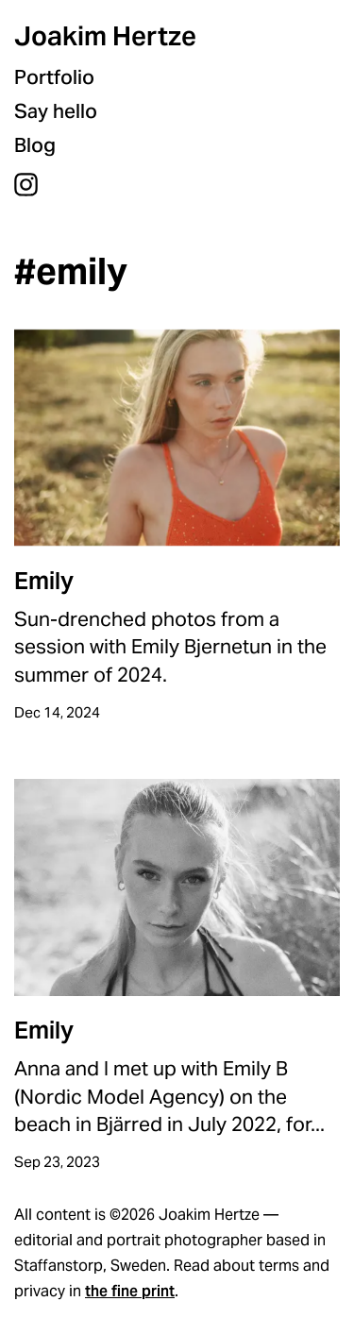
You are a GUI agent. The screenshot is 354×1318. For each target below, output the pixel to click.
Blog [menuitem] (35, 145)
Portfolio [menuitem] (54, 77)
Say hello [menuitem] (55, 111)
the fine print (130, 1291)
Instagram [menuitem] (26, 184)
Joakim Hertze (105, 36)
